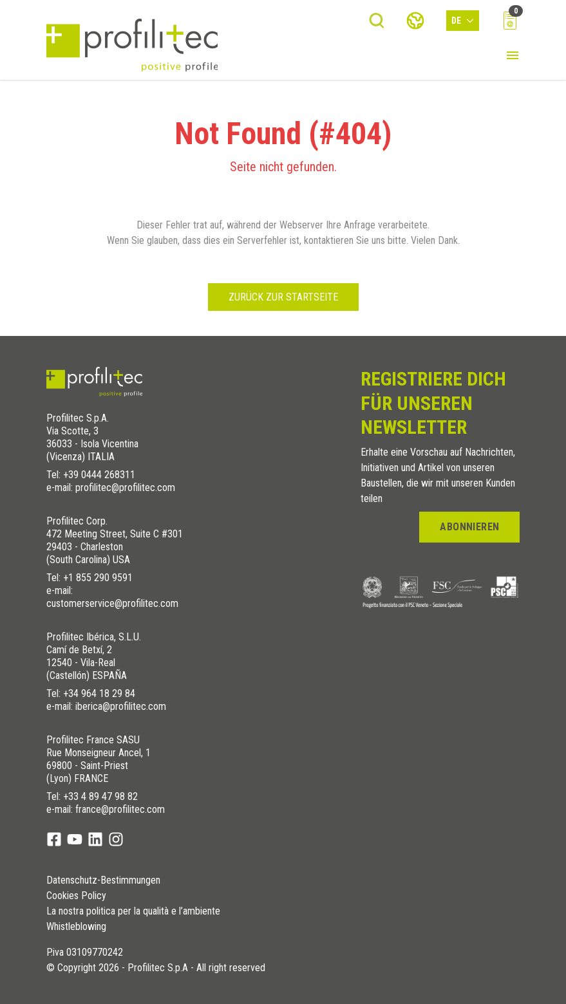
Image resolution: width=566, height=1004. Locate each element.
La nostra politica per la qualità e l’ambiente (133, 911)
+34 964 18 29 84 (99, 693)
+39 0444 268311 (99, 475)
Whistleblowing (76, 927)
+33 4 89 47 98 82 (100, 796)
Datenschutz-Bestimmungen (103, 880)
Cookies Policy (76, 896)
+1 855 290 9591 (98, 578)
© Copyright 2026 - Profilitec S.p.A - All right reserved (155, 968)
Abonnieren (469, 527)
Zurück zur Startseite (283, 297)
